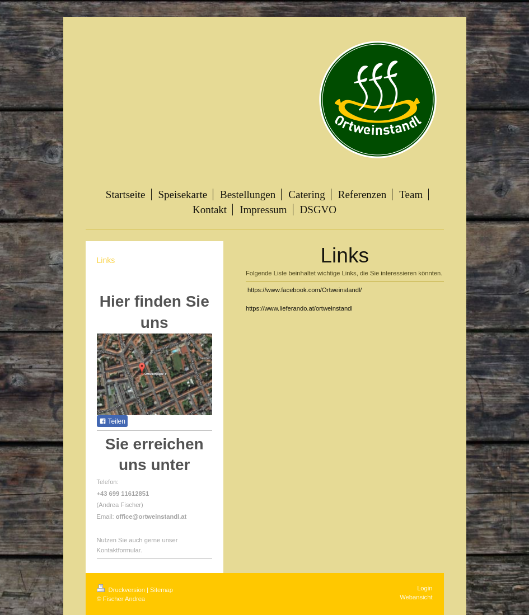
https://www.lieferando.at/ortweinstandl (299, 308)
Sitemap (161, 589)
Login (424, 588)
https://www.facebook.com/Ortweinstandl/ (304, 290)
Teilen (112, 421)
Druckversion (122, 589)
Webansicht (416, 597)
